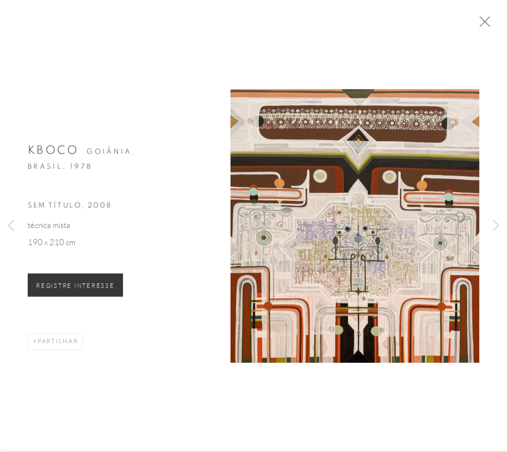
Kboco (53, 153)
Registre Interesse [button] (75, 288)
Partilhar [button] (58, 344)
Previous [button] (11, 226)
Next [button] (496, 226)
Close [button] (482, 25)
